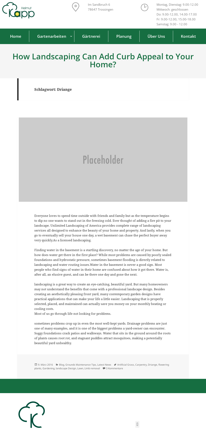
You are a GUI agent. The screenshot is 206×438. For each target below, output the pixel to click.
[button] (137, 424)
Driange (152, 364)
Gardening (49, 368)
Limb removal (92, 368)
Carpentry (141, 364)
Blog (61, 364)
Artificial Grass (125, 364)
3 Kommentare (114, 368)
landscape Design (66, 368)
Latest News (104, 364)
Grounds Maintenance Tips (80, 364)
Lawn (80, 368)
